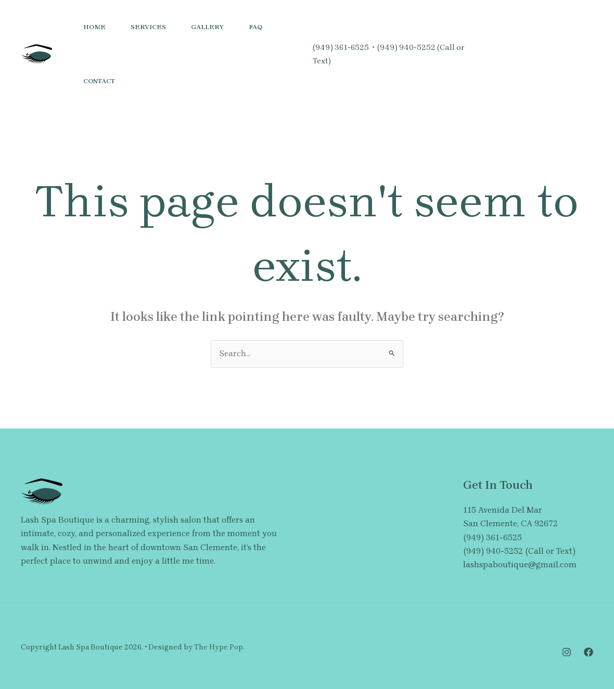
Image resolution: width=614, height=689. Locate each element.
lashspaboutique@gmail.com (520, 564)
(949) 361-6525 (341, 47)
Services (148, 27)
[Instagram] (487, 48)
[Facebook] (494, 61)
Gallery (207, 27)
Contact (99, 81)
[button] (562, 54)
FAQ (255, 27)
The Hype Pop (218, 647)
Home (94, 27)
